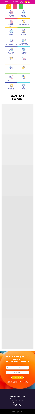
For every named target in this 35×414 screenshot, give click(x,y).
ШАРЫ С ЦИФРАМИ (11, 44)
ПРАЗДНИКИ (23, 80)
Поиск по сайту (27, 7)
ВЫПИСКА (23, 71)
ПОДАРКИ (23, 34)
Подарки (21, 6)
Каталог (14, 7)
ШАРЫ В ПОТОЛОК (11, 62)
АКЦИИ (11, 34)
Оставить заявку (17, 377)
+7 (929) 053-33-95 (17, 1)
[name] (17, 368)
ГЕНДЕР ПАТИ (11, 71)
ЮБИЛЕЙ (23, 62)
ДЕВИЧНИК (11, 80)
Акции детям (8, 7)
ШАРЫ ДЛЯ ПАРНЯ (24, 25)
